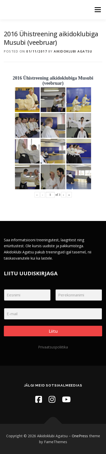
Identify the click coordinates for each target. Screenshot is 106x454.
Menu (97, 9)
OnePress (80, 435)
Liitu (53, 331)
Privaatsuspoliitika (53, 347)
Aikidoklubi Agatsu (73, 51)
